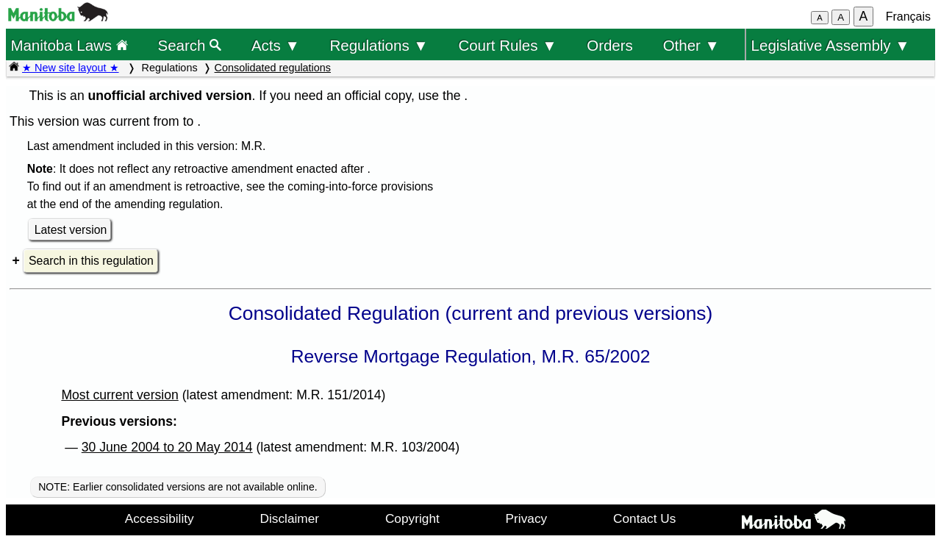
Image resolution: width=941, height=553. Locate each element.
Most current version (119, 395)
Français (908, 16)
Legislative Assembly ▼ (830, 45)
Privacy (527, 518)
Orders (610, 45)
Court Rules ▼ (507, 45)
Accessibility (159, 518)
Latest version (71, 230)
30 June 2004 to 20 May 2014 (167, 447)
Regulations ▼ (379, 45)
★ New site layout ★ (70, 68)
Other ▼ (691, 45)
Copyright (412, 518)
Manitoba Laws (68, 45)
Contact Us (644, 518)
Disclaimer (290, 518)
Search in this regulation (91, 260)
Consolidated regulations (273, 68)
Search (190, 45)
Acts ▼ (275, 45)
